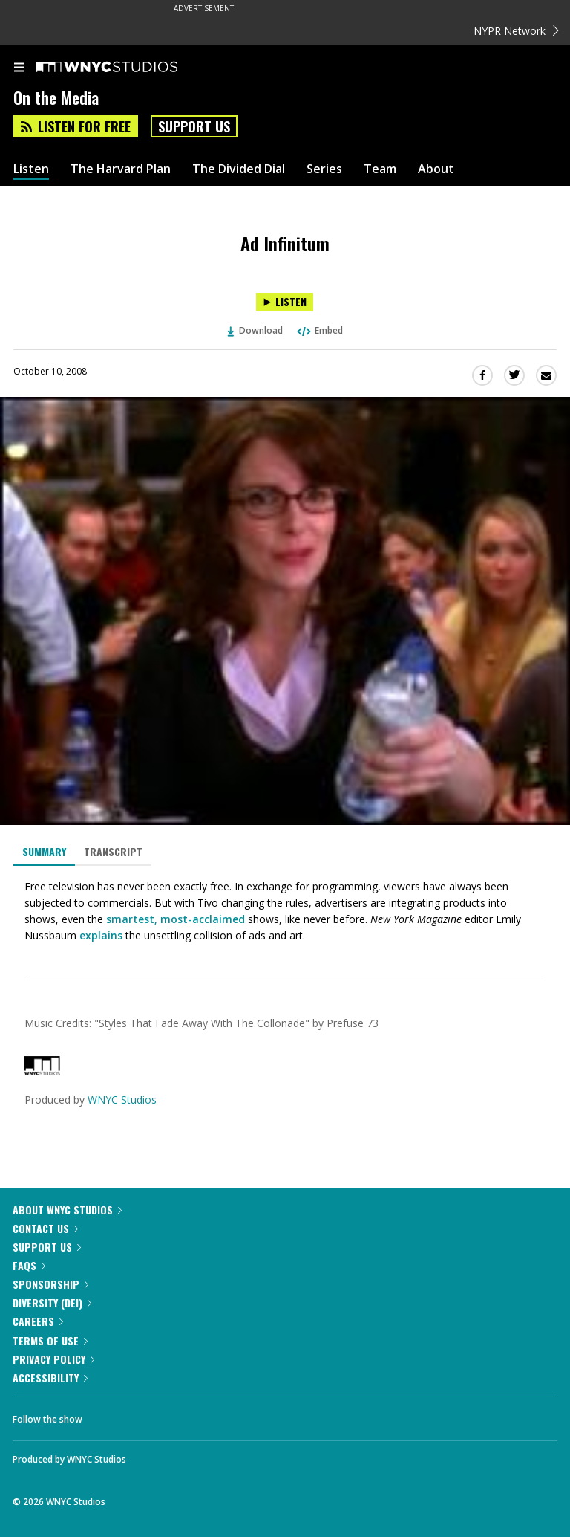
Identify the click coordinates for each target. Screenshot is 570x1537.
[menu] (19, 68)
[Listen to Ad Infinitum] (284, 302)
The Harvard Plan (121, 169)
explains (100, 935)
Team (380, 169)
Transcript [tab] (113, 851)
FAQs (29, 1265)
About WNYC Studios (67, 1209)
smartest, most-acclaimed (175, 919)
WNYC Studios (122, 1100)
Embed (319, 330)
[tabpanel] (285, 911)
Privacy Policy (53, 1359)
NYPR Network (516, 31)
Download (255, 330)
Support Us (194, 126)
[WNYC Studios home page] (125, 67)
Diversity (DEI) (52, 1302)
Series (324, 169)
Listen (31, 169)
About (436, 169)
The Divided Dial (238, 169)
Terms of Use (50, 1340)
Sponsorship (50, 1284)
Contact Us (45, 1228)
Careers (38, 1321)
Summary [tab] (44, 851)
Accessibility (50, 1377)
